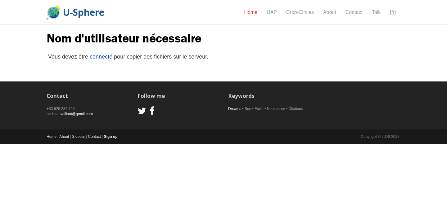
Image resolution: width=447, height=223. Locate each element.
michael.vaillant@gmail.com (70, 114)
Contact (354, 12)
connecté (101, 57)
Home (250, 12)
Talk (376, 12)
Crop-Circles (300, 12)
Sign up (111, 136)
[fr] (393, 12)
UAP (272, 12)
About (329, 12)
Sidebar (78, 136)
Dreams (234, 109)
